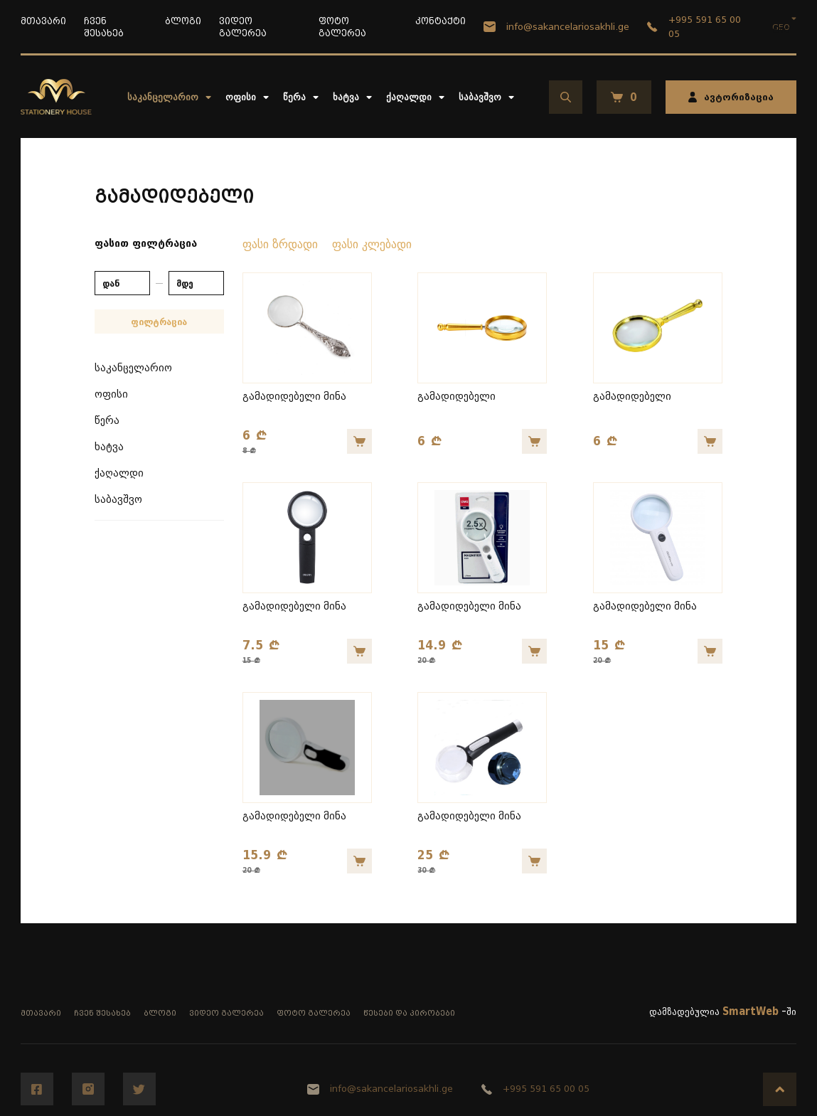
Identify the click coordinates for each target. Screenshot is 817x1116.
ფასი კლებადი (372, 244)
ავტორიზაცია (731, 97)
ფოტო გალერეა (314, 1013)
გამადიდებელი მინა (294, 396)
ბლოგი (183, 21)
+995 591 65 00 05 (693, 27)
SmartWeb (750, 1012)
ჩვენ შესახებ (102, 1013)
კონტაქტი (440, 21)
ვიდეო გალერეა (226, 1013)
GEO (781, 27)
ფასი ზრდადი (280, 244)
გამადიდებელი (456, 396)
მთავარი (43, 21)
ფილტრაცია (159, 322)
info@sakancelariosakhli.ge (556, 27)
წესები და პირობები (409, 1013)
